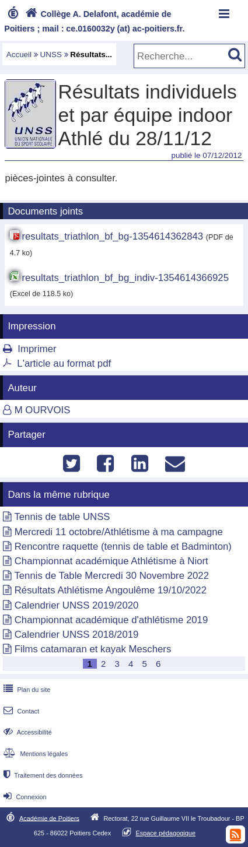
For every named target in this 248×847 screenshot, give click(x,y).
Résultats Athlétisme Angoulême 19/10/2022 (111, 590)
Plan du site (25, 689)
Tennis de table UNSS (62, 516)
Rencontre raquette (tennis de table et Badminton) (123, 546)
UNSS (51, 54)
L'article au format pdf (64, 363)
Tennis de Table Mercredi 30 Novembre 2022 (111, 575)
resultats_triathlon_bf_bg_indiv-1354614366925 (125, 277)
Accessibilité (26, 732)
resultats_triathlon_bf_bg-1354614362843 (112, 236)
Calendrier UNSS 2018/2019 (77, 634)
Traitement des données (41, 775)
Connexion (23, 796)
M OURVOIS (43, 410)
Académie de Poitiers (49, 817)
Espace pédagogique (165, 833)
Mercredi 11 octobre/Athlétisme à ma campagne (119, 531)
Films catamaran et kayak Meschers (93, 649)
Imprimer (37, 348)
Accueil (19, 54)
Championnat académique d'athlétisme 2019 (111, 619)
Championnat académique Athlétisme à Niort (111, 561)
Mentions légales (34, 753)
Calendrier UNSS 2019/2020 (77, 605)
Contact (20, 711)
